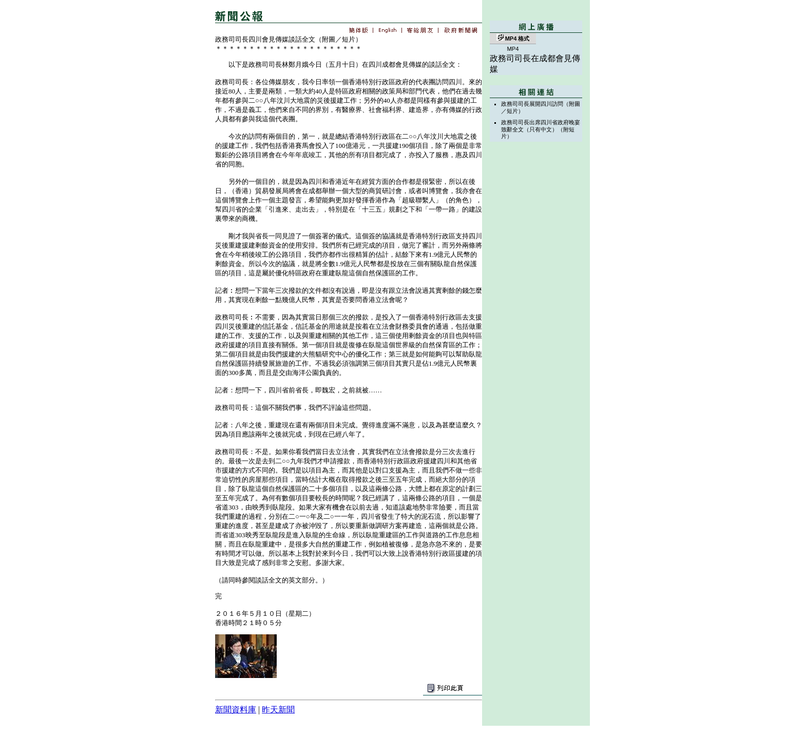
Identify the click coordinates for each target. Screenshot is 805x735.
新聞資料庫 (235, 709)
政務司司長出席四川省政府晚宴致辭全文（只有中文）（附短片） (540, 129)
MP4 (513, 49)
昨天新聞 (278, 709)
